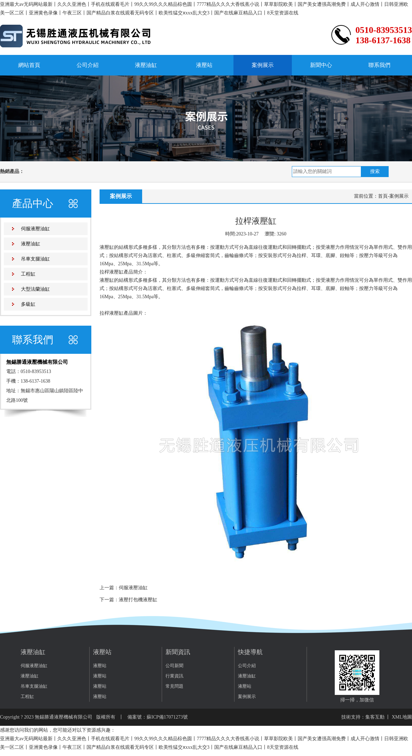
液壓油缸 (146, 65)
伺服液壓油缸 (35, 228)
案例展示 (263, 65)
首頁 (383, 196)
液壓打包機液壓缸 (138, 599)
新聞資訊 (177, 652)
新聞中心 (321, 65)
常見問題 (174, 686)
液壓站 (204, 65)
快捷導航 (250, 652)
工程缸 (28, 274)
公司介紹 (88, 65)
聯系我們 (379, 65)
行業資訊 (174, 675)
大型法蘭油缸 (35, 289)
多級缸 (28, 304)
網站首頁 (29, 65)
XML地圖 (402, 717)
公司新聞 (174, 665)
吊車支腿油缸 (35, 258)
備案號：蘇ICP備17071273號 (157, 717)
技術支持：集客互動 (363, 717)
